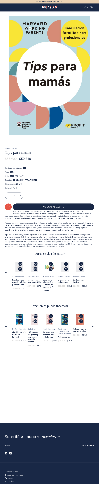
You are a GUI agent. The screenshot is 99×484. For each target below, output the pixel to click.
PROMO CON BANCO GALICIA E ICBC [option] (49, 2)
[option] (49, 91)
